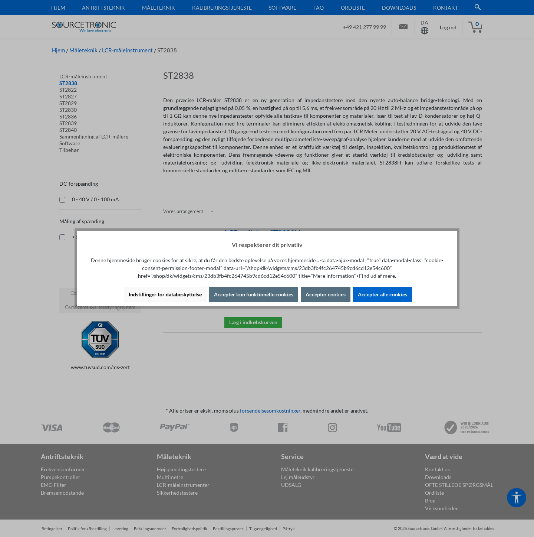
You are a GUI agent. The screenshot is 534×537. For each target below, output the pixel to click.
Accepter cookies (326, 294)
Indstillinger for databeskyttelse (165, 294)
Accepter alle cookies (382, 294)
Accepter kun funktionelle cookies (253, 294)
